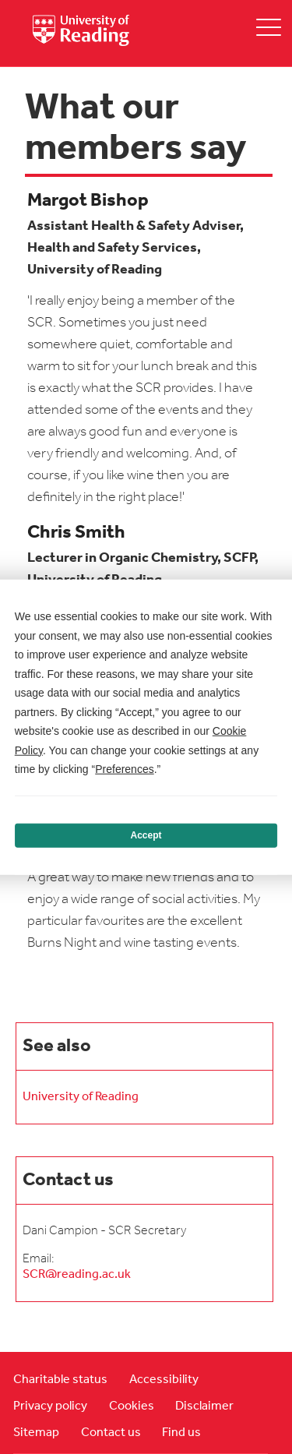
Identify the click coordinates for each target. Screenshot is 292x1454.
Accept (145, 835)
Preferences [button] (124, 769)
